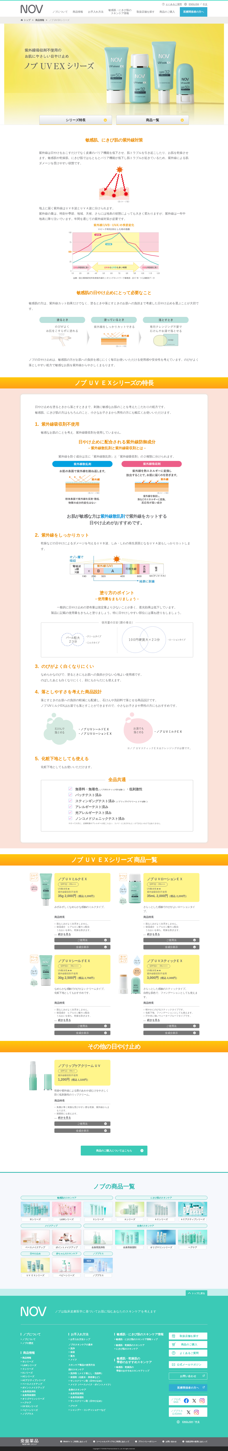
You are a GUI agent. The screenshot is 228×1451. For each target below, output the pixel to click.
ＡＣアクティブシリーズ (193, 1219)
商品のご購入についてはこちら (114, 1150)
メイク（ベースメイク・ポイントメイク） (91, 1384)
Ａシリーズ (129, 1219)
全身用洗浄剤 (98, 1247)
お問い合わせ (188, 1376)
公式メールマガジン (189, 1364)
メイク (73, 1359)
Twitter (194, 1400)
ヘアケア (192, 1247)
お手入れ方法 (95, 11)
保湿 (72, 1352)
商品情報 (78, 11)
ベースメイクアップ (35, 1247)
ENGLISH (194, 4)
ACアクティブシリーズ (33, 1380)
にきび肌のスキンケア (127, 1349)
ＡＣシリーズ (161, 1219)
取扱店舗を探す (146, 11)
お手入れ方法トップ (80, 1339)
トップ (27, 20)
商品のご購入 (167, 11)
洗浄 (72, 1348)
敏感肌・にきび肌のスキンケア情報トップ (137, 1339)
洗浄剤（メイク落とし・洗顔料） (86, 1373)
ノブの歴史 (27, 1343)
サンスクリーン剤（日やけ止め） (86, 1381)
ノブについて (60, 11)
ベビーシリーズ (66, 1275)
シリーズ (35, 1219)
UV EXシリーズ (30, 1406)
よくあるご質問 (174, 4)
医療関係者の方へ (193, 11)
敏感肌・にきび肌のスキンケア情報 (119, 12)
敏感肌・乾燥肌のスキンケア (130, 1345)
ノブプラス (98, 1275)
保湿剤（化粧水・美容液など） (85, 1377)
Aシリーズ (27, 1373)
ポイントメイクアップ (67, 1247)
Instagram (202, 1400)
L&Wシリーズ (67, 1219)
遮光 (72, 1356)
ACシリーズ (28, 1376)
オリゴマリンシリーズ (161, 1247)
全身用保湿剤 (129, 1247)
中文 (205, 4)
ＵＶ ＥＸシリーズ (35, 1275)
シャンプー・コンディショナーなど (87, 1410)
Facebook (186, 1400)
